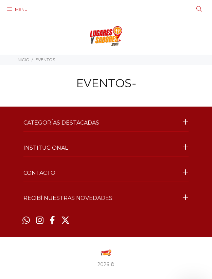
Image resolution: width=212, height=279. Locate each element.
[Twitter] (65, 220)
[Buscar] (199, 9)
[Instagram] (40, 220)
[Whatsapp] (26, 220)
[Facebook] (52, 220)
